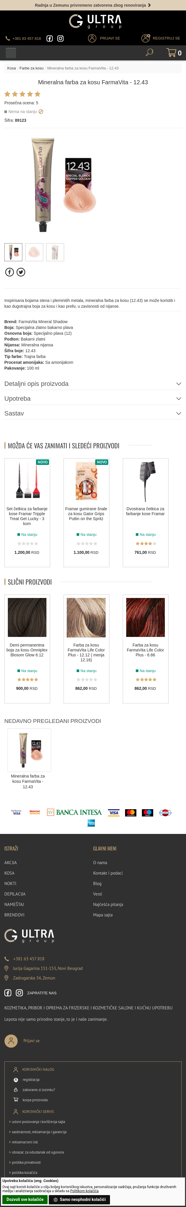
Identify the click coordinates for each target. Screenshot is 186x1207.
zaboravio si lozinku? (39, 1089)
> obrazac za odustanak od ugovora (36, 1152)
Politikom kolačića (84, 1191)
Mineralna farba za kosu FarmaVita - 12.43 (28, 781)
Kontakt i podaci (108, 873)
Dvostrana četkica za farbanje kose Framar (145, 511)
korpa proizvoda (35, 1099)
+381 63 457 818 (28, 958)
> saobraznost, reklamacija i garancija (37, 1131)
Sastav (14, 413)
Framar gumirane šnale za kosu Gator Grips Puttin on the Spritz (86, 513)
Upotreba (17, 398)
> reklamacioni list (23, 1142)
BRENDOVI (14, 915)
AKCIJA (10, 862)
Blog (97, 883)
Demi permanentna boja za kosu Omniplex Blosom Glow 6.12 (27, 650)
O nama (100, 862)
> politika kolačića (23, 1172)
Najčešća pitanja (108, 904)
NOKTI (10, 883)
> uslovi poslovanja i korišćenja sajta (37, 1121)
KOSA (9, 873)
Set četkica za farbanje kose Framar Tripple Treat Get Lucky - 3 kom (27, 516)
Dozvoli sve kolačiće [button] (25, 1199)
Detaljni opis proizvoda (36, 383)
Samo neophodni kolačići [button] (79, 1200)
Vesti (97, 894)
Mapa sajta (103, 915)
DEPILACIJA (15, 894)
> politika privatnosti (25, 1162)
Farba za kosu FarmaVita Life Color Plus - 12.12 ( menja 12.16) (86, 652)
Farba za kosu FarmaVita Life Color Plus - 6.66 (145, 650)
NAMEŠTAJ (14, 904)
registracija (31, 1079)
